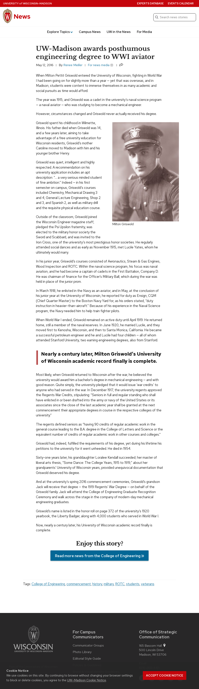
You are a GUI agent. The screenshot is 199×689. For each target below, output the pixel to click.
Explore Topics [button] (60, 32)
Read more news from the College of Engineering (97, 555)
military (109, 584)
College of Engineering (48, 584)
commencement (79, 584)
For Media (144, 32)
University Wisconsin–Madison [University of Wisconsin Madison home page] (27, 3)
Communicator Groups (88, 646)
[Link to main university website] (33, 639)
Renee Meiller (72, 65)
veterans (147, 584)
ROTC (120, 584)
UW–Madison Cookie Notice (86, 680)
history (97, 584)
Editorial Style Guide (87, 659)
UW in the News (119, 32)
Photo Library (82, 652)
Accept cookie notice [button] (164, 675)
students (132, 584)
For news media (100, 65)
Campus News (90, 32)
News (22, 16)
